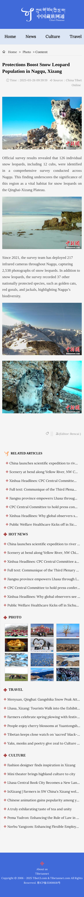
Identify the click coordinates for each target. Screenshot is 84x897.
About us (42, 869)
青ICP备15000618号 (48, 882)
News (31, 36)
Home (10, 36)
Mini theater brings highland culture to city (41, 774)
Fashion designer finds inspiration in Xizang (41, 765)
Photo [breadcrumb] (27, 52)
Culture (52, 36)
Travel (76, 36)
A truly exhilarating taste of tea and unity (39, 809)
